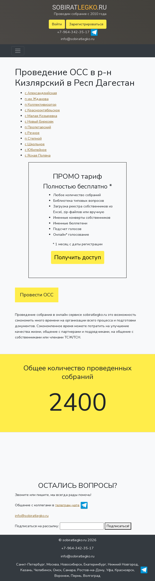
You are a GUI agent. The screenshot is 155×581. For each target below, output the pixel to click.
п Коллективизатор (40, 104)
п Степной (33, 138)
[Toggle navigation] (17, 50)
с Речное (32, 132)
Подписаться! (118, 525)
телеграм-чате (67, 504)
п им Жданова (37, 98)
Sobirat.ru (79, 7)
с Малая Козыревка (41, 115)
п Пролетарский (38, 127)
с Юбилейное (36, 149)
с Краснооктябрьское (42, 110)
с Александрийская (41, 92)
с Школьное (35, 144)
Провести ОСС (36, 294)
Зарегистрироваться (86, 24)
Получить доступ (77, 257)
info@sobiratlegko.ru (77, 38)
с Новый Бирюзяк (39, 121)
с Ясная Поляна (38, 155)
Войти (57, 24)
